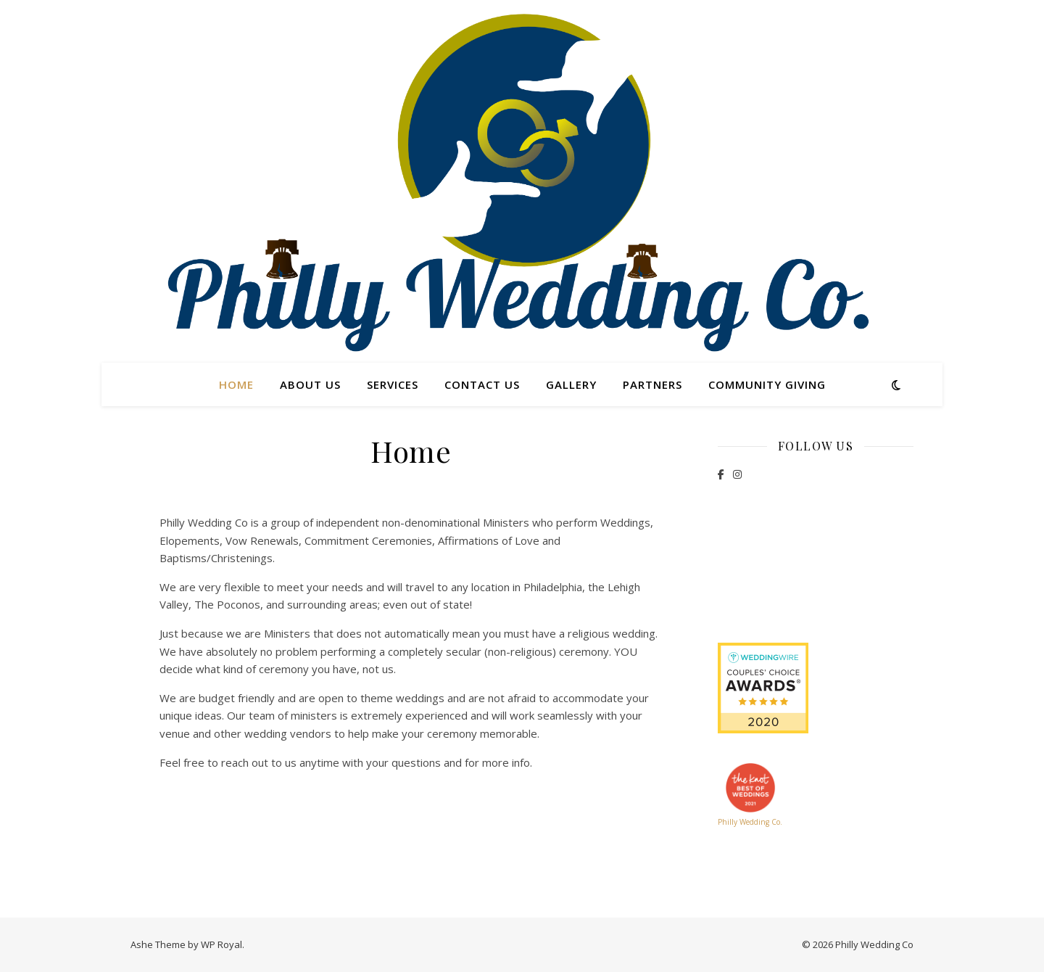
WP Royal (221, 944)
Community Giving (767, 384)
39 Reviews (815, 587)
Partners (652, 384)
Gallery (571, 384)
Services (392, 384)
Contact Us (482, 384)
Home (236, 384)
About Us (310, 384)
